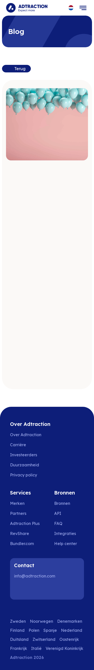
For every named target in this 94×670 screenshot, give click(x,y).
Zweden (18, 621)
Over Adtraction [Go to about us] (25, 434)
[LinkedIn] (20, 590)
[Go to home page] (26, 8)
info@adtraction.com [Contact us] (34, 575)
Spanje (50, 630)
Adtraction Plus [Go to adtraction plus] (25, 523)
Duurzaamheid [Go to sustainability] (24, 464)
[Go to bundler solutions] (25, 543)
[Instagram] (36, 590)
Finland (17, 630)
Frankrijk (18, 648)
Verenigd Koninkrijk (64, 648)
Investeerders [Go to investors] (23, 454)
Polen (34, 630)
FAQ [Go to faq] (58, 523)
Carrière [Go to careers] (18, 444)
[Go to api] (69, 513)
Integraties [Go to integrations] (65, 533)
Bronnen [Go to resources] (62, 503)
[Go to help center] (69, 543)
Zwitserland (44, 639)
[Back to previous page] (16, 68)
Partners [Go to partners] (18, 513)
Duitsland (19, 639)
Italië (36, 648)
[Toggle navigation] (83, 8)
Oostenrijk (69, 639)
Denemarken (69, 621)
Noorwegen (41, 621)
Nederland (71, 630)
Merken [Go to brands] (17, 503)
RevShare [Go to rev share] (19, 533)
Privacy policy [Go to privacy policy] (23, 474)
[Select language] (71, 8)
